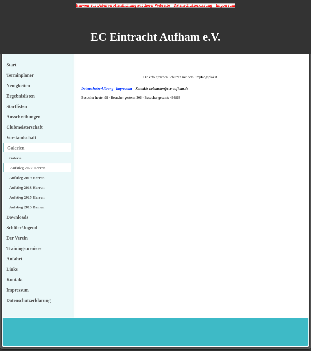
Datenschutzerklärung (97, 89)
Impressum (124, 89)
